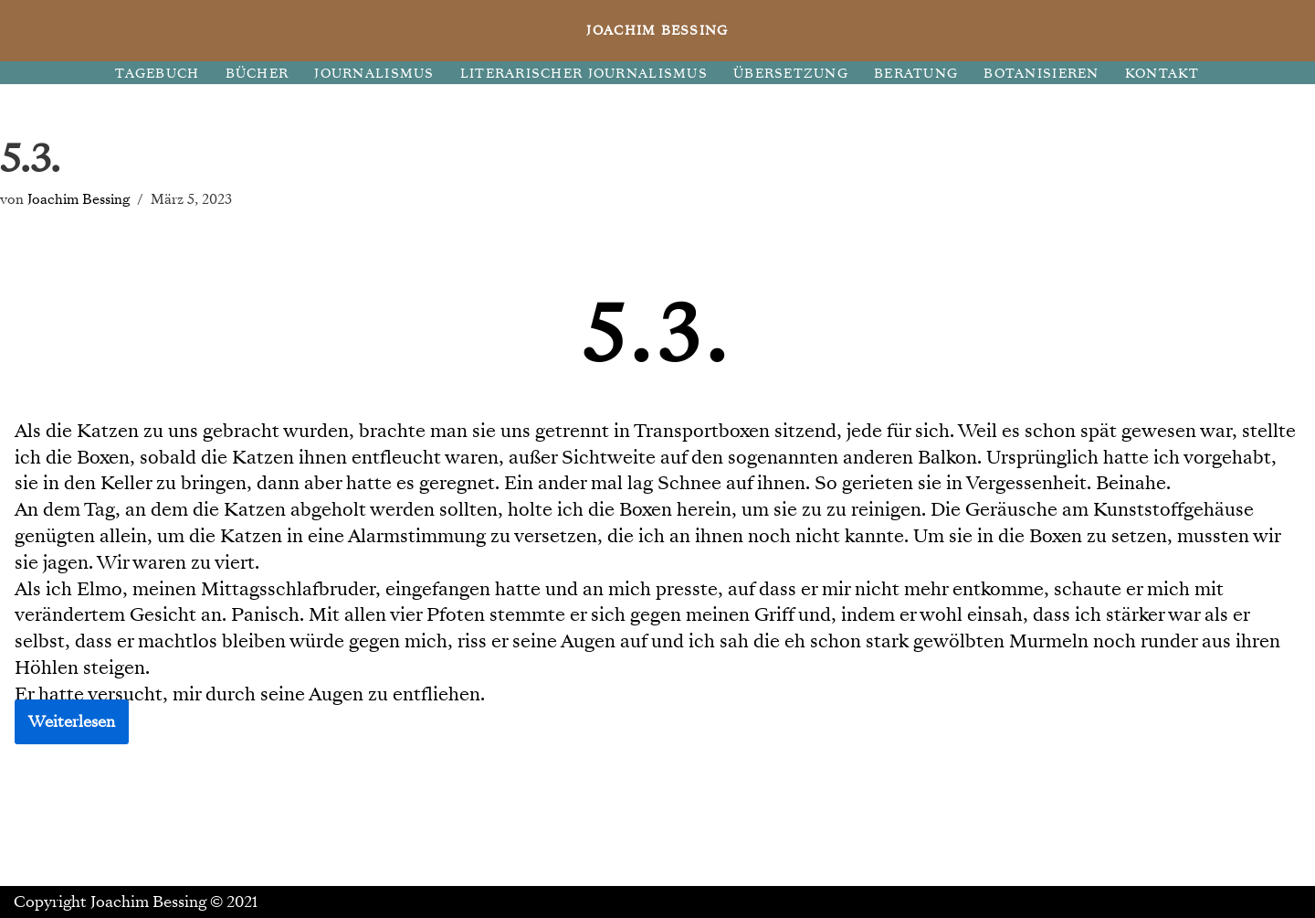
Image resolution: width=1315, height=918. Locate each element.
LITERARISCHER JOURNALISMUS (584, 73)
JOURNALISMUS (374, 73)
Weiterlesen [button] (71, 721)
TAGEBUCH (157, 73)
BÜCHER (257, 73)
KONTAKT (1162, 73)
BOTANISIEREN (1041, 73)
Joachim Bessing (78, 198)
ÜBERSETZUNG (790, 73)
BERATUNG (916, 73)
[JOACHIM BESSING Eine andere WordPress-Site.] (658, 30)
